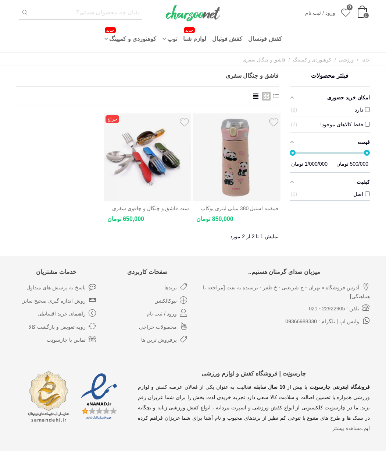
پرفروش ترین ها (164, 339)
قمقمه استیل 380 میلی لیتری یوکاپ (239, 208)
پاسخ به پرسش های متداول (61, 287)
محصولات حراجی (163, 326)
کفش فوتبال (227, 39)
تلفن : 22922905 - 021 (339, 308)
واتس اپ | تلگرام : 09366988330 (327, 321)
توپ (172, 39)
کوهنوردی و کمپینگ (130, 34)
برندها (175, 287)
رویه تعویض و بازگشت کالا (62, 326)
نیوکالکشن (170, 300)
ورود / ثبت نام (167, 313)
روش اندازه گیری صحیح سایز (59, 300)
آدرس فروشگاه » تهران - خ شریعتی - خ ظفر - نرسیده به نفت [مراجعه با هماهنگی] (286, 290)
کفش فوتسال (265, 39)
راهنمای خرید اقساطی (66, 313)
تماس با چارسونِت (71, 339)
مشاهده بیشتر (347, 428)
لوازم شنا (194, 34)
